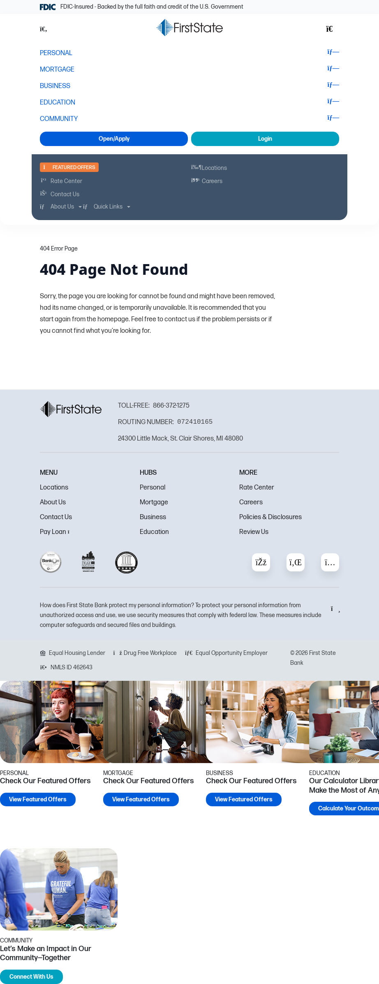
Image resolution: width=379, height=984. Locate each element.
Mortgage (154, 502)
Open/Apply (114, 138)
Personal (152, 488)
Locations (54, 488)
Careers (251, 502)
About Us (53, 502)
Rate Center (256, 488)
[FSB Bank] (189, 27)
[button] (48, 29)
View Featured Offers (38, 799)
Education (154, 532)
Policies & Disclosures (270, 517)
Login (265, 138)
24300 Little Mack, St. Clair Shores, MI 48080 (180, 439)
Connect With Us (31, 976)
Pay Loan (57, 532)
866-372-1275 (171, 406)
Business (153, 517)
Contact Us (56, 517)
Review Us (253, 532)
